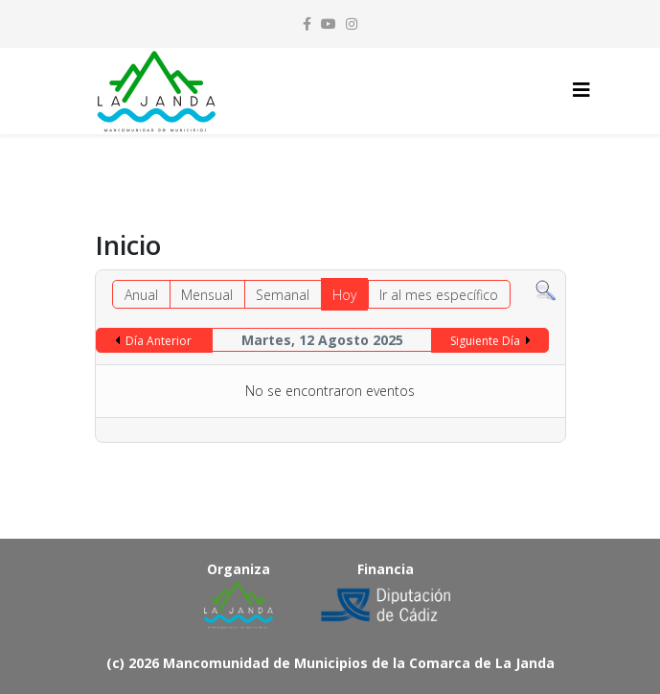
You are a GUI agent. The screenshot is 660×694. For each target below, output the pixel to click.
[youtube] (328, 23)
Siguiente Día (485, 341)
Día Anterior (158, 341)
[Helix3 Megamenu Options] (581, 89)
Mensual (207, 295)
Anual (141, 295)
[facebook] (307, 23)
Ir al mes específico (438, 295)
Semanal (282, 295)
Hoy (344, 295)
